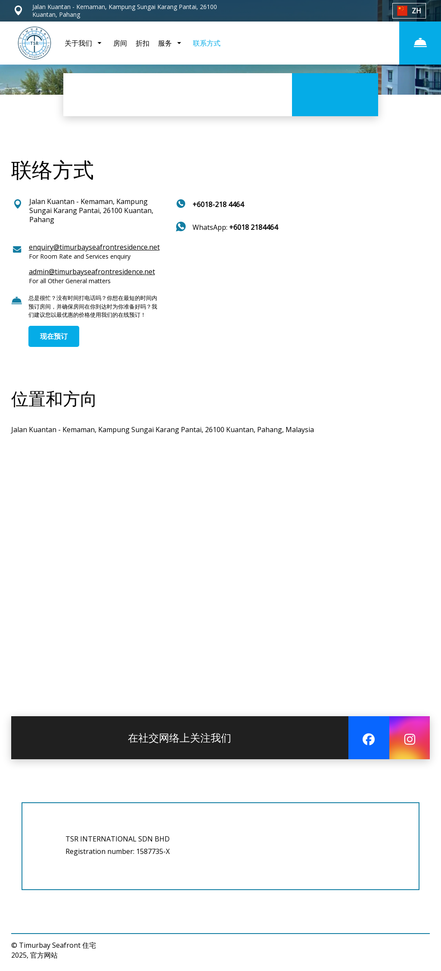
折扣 (142, 43)
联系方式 (206, 43)
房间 (120, 43)
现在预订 (54, 336)
